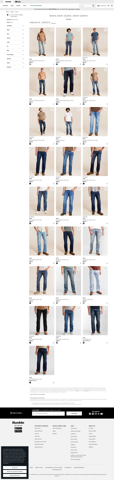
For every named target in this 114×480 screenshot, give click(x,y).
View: (8, 22)
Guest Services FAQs (75, 431)
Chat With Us (74, 428)
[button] (5, 5)
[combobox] (86, 5)
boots (77, 390)
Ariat (16, 11)
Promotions (73, 447)
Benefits (55, 433)
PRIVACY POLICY (39, 467)
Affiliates (91, 447)
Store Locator (74, 450)
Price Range (15, 54)
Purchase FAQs (74, 442)
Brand (15, 38)
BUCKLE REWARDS (36, 5)
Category (15, 25)
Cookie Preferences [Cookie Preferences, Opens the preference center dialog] (15, 475)
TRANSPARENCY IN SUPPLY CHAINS (53, 467)
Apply (54, 431)
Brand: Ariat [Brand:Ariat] (46, 22)
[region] (14, 462)
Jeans (12, 11)
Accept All (15, 467)
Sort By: (9, 19)
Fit (15, 46)
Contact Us (73, 433)
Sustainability (92, 439)
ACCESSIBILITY (67, 467)
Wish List (37, 433)
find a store (17, 413)
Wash (15, 63)
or (71, 9)
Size (15, 34)
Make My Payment (57, 428)
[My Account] (102, 5)
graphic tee (86, 390)
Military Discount (39, 447)
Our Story (91, 428)
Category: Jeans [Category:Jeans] (35, 22)
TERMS (31, 467)
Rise (15, 50)
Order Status (74, 436)
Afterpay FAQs (74, 452)
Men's (7, 11)
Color (15, 42)
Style (15, 30)
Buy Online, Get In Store (40, 441)
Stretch (15, 59)
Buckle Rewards (38, 431)
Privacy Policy (16, 462)
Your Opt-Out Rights (75, 459)
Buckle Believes (92, 436)
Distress (15, 67)
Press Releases (92, 441)
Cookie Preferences (79, 467)
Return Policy (74, 439)
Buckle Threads (92, 431)
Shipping (73, 444)
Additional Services (39, 444)
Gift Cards (37, 436)
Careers (90, 433)
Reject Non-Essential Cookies (15, 471)
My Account (37, 428)
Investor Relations (93, 444)
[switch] (8, 15)
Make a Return (38, 439)
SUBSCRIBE (74, 413)
